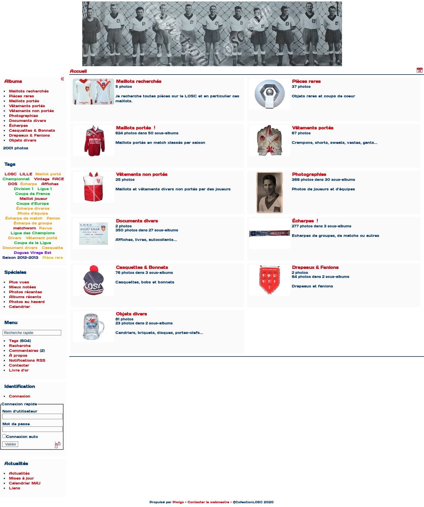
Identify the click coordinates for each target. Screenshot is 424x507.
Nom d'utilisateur (19, 411)
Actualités (19, 473)
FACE (58, 179)
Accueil (78, 71)
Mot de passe (16, 423)
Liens (14, 488)
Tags (13, 340)
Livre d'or (19, 370)
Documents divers (27, 120)
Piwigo (178, 502)
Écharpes (18, 125)
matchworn (24, 228)
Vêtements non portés (31, 110)
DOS (12, 183)
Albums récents (25, 296)
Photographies (23, 115)
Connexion (19, 396)
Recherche (20, 345)
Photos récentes (25, 291)
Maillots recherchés (29, 91)
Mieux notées (22, 287)
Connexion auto (20, 436)
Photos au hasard (27, 301)
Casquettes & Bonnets (32, 130)
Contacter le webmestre (208, 502)
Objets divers (22, 140)
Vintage (41, 179)
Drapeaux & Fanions (29, 135)
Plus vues (19, 282)
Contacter (19, 365)
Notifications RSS (27, 360)
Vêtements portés (27, 105)
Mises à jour (21, 478)
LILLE (26, 174)
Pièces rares (21, 96)
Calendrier (19, 306)
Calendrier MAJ (24, 483)
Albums (13, 81)
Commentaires (23, 350)
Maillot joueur (33, 198)
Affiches (50, 183)
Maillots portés (24, 101)
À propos (18, 355)
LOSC (11, 174)
